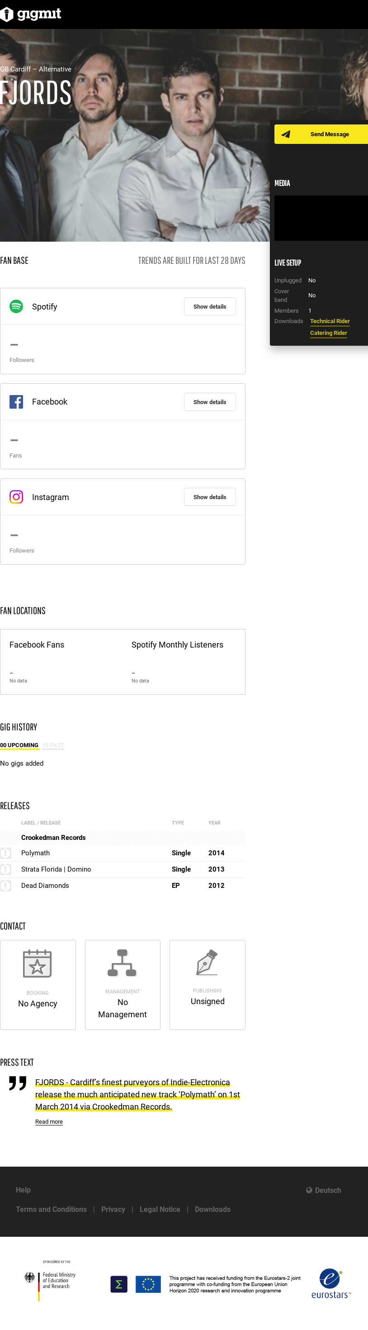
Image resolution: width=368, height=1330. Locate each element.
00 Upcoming (20, 745)
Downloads (213, 1209)
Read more (49, 1121)
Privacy (113, 1209)
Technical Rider (330, 321)
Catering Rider (328, 332)
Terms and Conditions (51, 1209)
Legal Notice (160, 1209)
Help (23, 1190)
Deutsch (328, 1190)
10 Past (53, 745)
